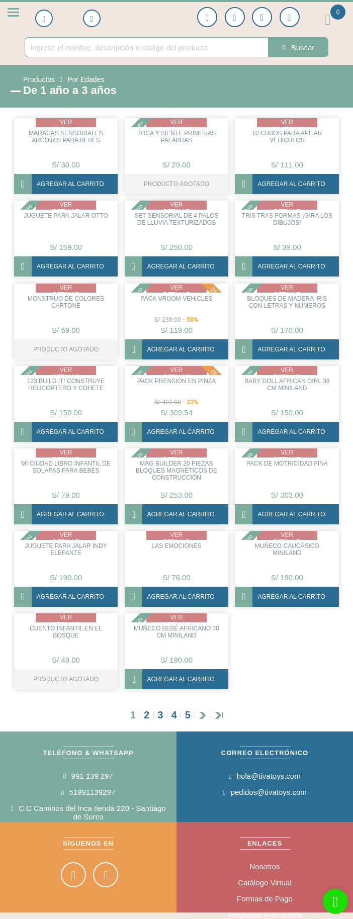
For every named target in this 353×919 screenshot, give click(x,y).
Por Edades (85, 79)
